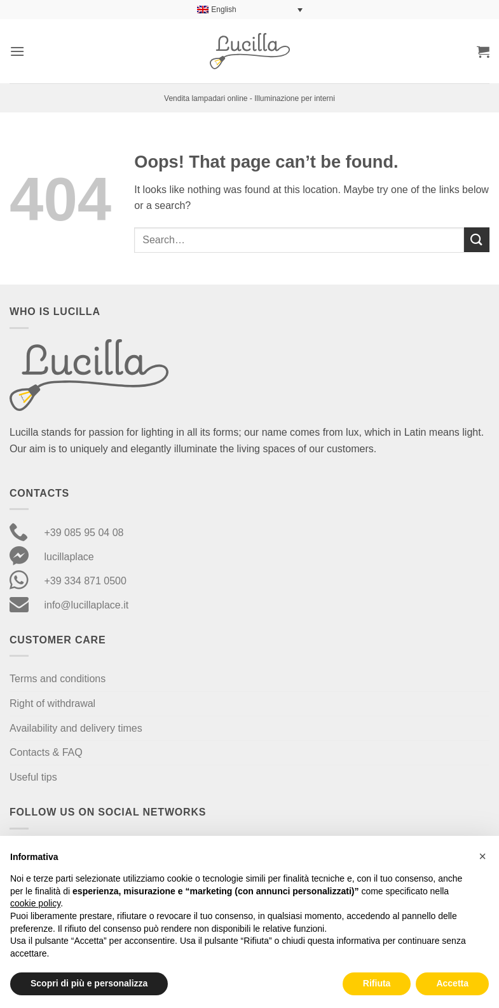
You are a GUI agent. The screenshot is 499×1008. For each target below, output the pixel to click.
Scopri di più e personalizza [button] (89, 983)
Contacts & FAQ (46, 752)
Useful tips (33, 777)
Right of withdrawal (52, 703)
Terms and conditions (58, 678)
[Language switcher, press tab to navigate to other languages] (250, 10)
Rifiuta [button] (377, 983)
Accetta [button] (452, 983)
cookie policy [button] (35, 903)
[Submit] (476, 239)
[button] (17, 51)
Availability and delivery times (76, 728)
